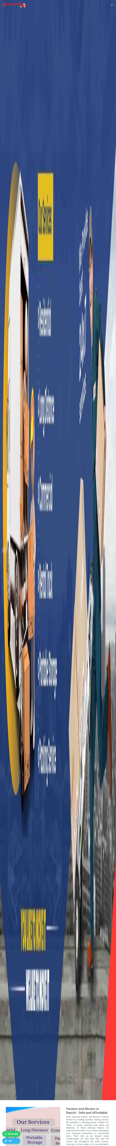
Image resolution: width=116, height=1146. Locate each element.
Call (8, 1140)
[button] (8, 550)
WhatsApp (11, 1133)
